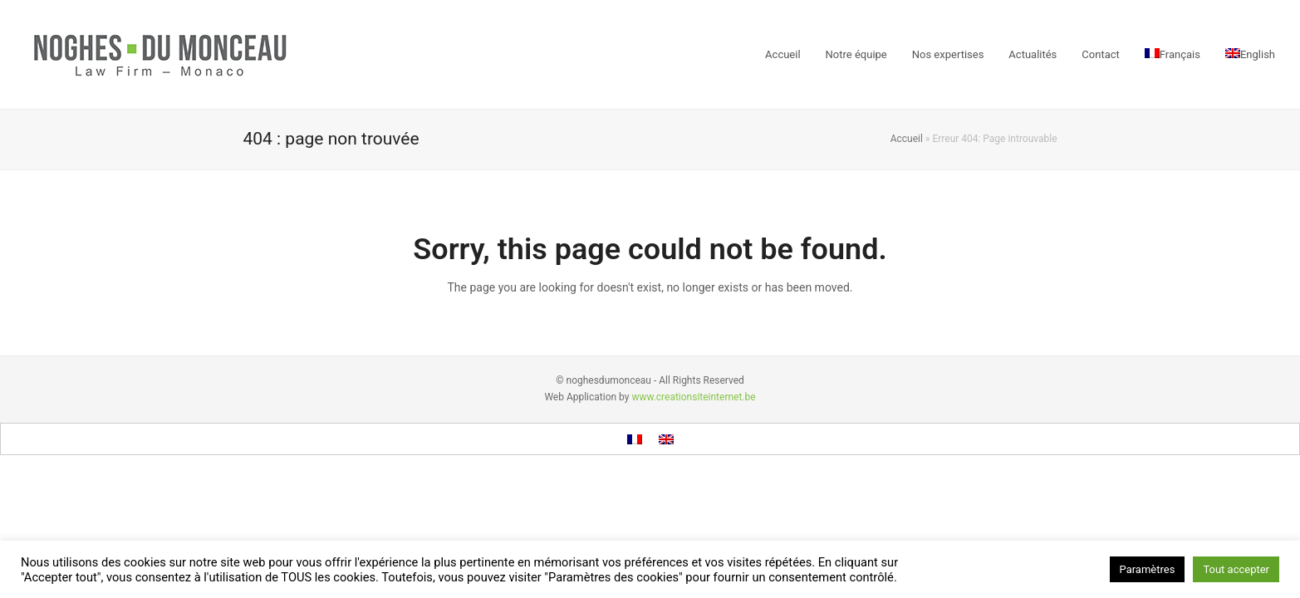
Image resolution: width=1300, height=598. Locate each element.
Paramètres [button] (1147, 569)
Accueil (906, 139)
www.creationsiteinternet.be (693, 397)
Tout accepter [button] (1236, 569)
